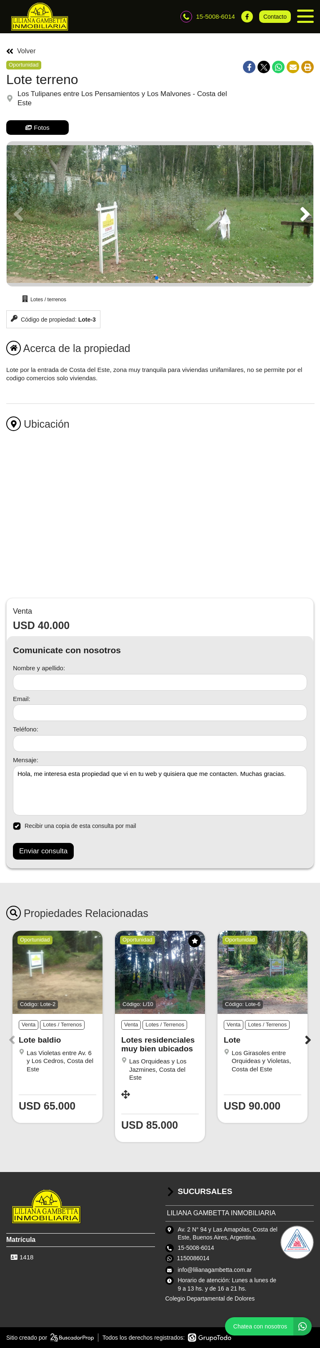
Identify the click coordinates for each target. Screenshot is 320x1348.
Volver (20, 51)
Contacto (275, 16)
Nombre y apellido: (39, 668)
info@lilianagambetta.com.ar (215, 1269)
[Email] (160, 712)
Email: (21, 698)
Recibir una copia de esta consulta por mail (74, 826)
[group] (160, 213)
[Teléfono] (160, 743)
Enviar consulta (43, 851)
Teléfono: (25, 729)
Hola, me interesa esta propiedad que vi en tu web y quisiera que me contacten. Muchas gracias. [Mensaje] (160, 790)
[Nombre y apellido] (160, 682)
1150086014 (193, 1258)
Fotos (37, 127)
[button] (303, 214)
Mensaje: (25, 759)
